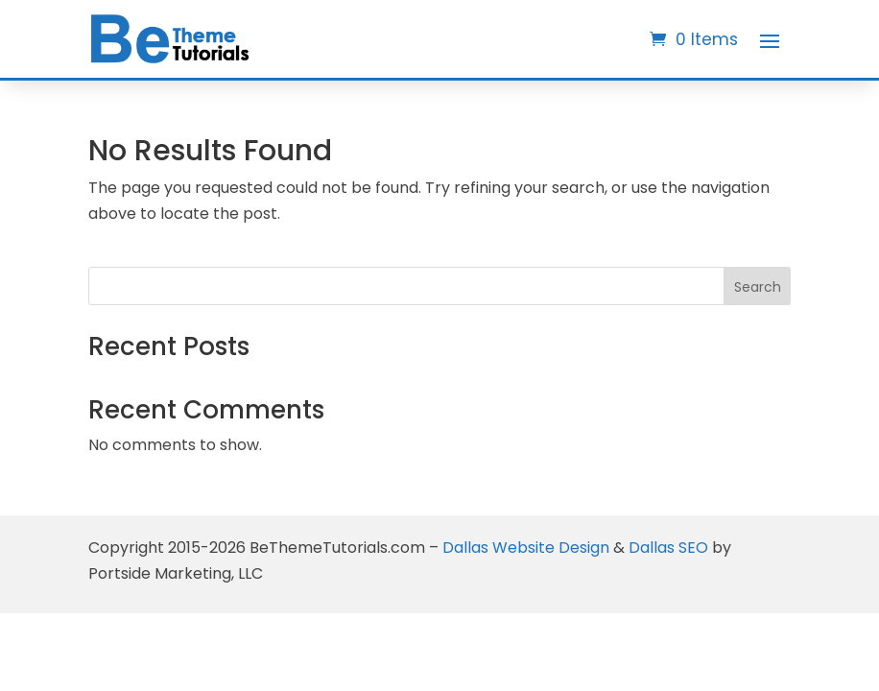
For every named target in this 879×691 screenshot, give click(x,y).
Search (757, 287)
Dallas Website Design (525, 547)
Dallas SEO (668, 547)
